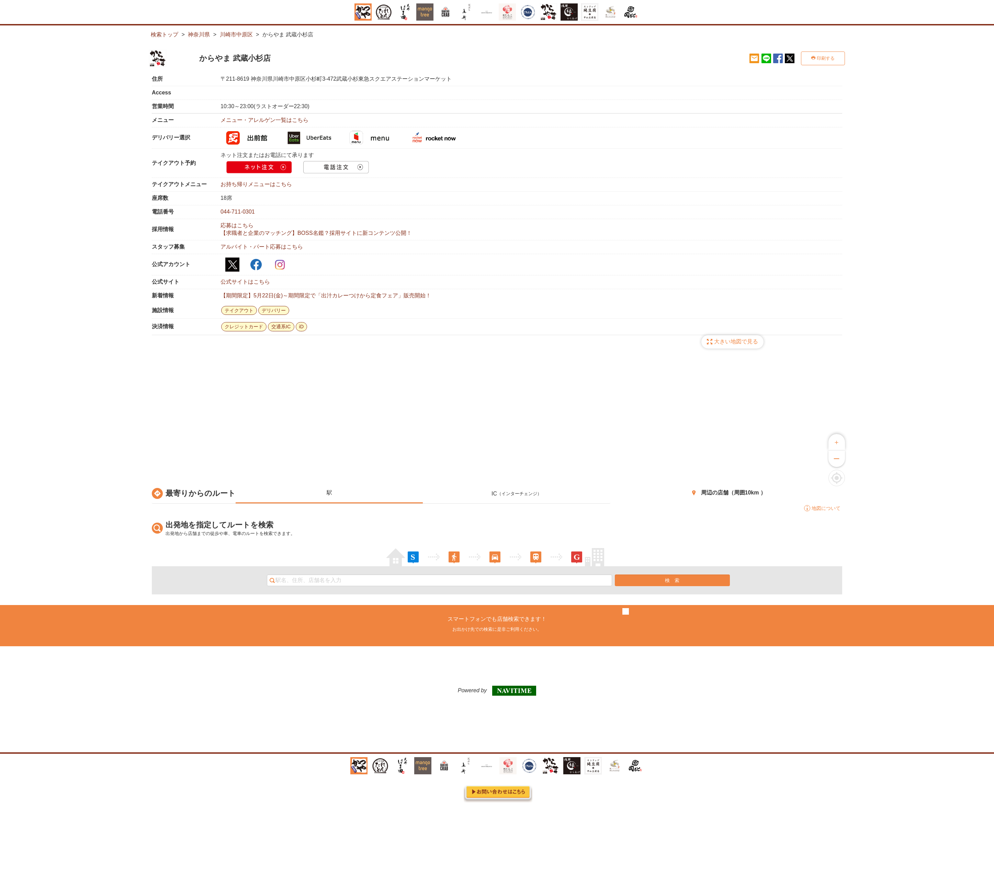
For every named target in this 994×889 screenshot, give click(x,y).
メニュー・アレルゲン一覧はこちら (264, 120)
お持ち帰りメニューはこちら (256, 184)
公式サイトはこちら (245, 282)
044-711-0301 (238, 212)
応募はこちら (237, 225)
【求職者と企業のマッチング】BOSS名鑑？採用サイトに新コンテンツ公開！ (316, 233)
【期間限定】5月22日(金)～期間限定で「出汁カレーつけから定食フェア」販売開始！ (326, 295)
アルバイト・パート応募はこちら (262, 247)
